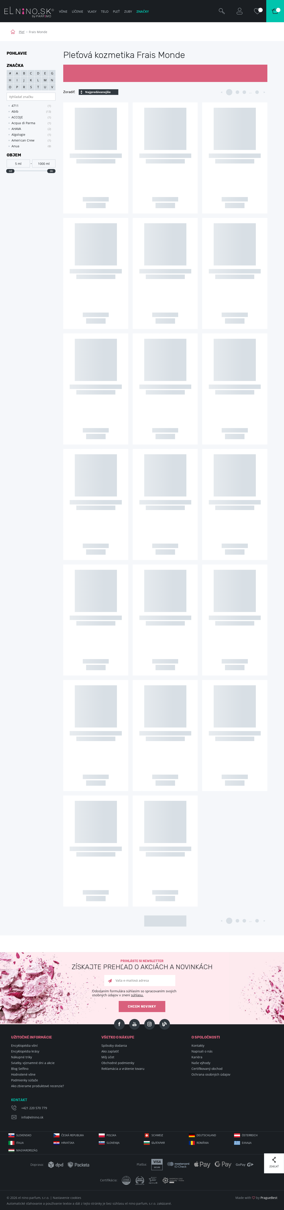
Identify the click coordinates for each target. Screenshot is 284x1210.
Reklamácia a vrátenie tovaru (122, 1068)
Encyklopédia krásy (25, 1051)
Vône (63, 11)
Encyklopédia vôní (24, 1045)
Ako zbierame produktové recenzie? (37, 1086)
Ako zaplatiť (110, 1051)
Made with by (256, 1198)
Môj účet (107, 1057)
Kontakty (197, 1045)
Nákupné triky (21, 1057)
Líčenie (77, 11)
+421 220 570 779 (34, 1108)
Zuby (128, 11)
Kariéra (196, 1057)
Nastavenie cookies (67, 1198)
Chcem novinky (142, 1007)
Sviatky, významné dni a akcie (33, 1063)
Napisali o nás (202, 1051)
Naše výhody (200, 1063)
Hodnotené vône (23, 1074)
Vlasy (92, 11)
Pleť (21, 32)
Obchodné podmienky (117, 1063)
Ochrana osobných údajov (210, 1074)
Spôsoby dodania (114, 1045)
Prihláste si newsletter (142, 965)
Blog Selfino (19, 1068)
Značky (142, 11)
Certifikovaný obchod (207, 1068)
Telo (104, 11)
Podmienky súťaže (24, 1080)
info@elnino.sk (32, 1117)
